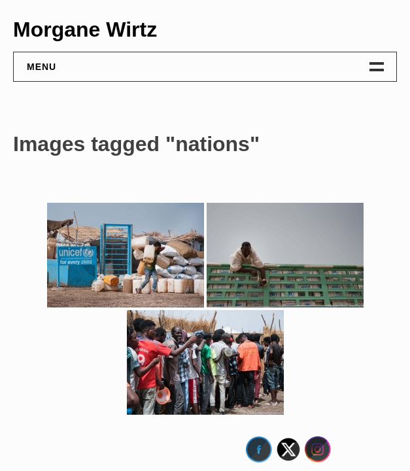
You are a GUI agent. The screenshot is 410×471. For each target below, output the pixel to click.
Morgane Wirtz (85, 29)
